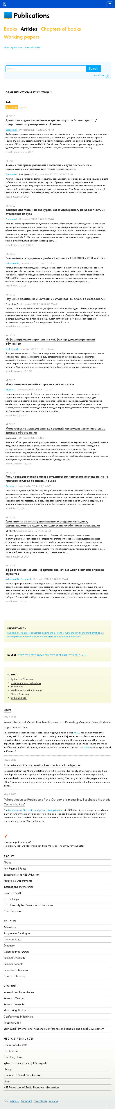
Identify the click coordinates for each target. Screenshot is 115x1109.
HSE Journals (11, 1051)
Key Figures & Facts (15, 868)
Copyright (26, 1100)
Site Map (53, 1100)
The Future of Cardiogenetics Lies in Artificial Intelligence (42, 765)
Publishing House (13, 1057)
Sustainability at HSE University (21, 874)
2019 (71, 655)
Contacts (14, 1100)
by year (23, 107)
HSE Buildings (11, 899)
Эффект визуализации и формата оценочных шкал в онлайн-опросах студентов (55, 572)
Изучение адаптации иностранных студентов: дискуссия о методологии (55, 299)
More (84, 655)
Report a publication (13, 47)
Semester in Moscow (16, 970)
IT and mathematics (89, 632)
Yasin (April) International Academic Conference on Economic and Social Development (54, 1028)
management (14, 636)
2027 (21, 655)
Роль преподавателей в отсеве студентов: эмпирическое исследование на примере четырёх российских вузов (57, 479)
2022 (52, 655)
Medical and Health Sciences (26, 690)
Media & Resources (19, 1038)
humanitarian (71, 632)
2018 (77, 655)
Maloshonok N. (12, 263)
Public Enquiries (12, 911)
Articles (29, 29)
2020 (65, 655)
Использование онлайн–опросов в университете (40, 384)
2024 (39, 655)
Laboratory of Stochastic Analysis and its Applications (35, 810)
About (9, 856)
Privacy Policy (40, 1100)
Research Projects (14, 1004)
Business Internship (15, 976)
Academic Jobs (12, 1022)
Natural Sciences (20, 694)
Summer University (14, 958)
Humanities (17, 686)
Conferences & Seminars (18, 1016)
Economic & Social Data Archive (22, 1075)
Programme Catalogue (17, 933)
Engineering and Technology (26, 682)
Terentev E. (26, 579)
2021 (58, 655)
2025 (33, 655)
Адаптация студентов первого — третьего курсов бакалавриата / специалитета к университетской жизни (51, 122)
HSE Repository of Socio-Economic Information (31, 1087)
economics (35, 632)
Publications (31, 15)
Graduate (9, 945)
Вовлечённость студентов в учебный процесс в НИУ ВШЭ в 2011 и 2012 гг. (56, 258)
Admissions (10, 927)
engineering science (53, 632)
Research (11, 986)
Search (93, 68)
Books (10, 29)
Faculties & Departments (18, 880)
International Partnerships (18, 886)
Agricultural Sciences (22, 679)
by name (10, 107)
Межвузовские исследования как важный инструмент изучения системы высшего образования (55, 430)
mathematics (29, 636)
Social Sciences (19, 697)
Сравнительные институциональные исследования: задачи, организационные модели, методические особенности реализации (53, 523)
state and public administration (64, 636)
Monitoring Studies (15, 1010)
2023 (46, 655)
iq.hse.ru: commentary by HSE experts (25, 1063)
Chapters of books (61, 29)
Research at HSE (32, 47)
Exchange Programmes (16, 951)
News (7, 710)
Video (7, 1081)
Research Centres (14, 998)
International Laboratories (19, 992)
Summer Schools (13, 964)
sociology (42, 636)
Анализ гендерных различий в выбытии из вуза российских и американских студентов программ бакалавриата (49, 167)
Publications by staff (15, 1045)
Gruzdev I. (11, 389)
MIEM (77, 732)
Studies (10, 921)
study (86, 747)
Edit (109, 1105)
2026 (27, 655)
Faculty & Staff (12, 893)
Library (7, 1069)
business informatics (17, 632)
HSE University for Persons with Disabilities (28, 905)
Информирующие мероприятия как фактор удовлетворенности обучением (50, 341)
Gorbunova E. (12, 129)
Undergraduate (12, 939)
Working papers (21, 37)
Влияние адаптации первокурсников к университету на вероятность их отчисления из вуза (55, 212)
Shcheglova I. (12, 349)
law (102, 632)
